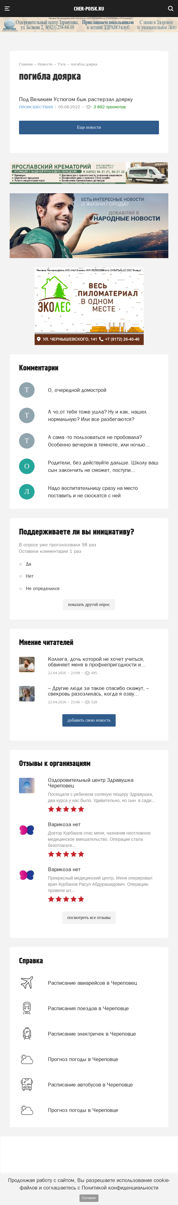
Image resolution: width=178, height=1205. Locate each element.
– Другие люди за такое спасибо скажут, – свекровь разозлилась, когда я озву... (98, 691)
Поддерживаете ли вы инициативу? (76, 532)
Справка (31, 960)
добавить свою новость (88, 720)
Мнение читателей (46, 642)
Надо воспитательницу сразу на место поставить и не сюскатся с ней (93, 492)
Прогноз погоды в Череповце (83, 1059)
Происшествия (36, 107)
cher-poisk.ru (89, 9)
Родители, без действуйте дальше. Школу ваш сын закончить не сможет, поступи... (103, 466)
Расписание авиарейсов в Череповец (92, 983)
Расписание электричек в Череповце (92, 1034)
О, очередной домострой (77, 390)
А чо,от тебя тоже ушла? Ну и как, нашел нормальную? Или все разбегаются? (97, 415)
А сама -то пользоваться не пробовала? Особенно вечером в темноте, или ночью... (99, 441)
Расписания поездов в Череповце (88, 1008)
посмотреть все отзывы (89, 917)
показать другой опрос (89, 604)
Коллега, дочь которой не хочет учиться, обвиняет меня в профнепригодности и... (97, 661)
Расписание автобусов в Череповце (90, 1085)
